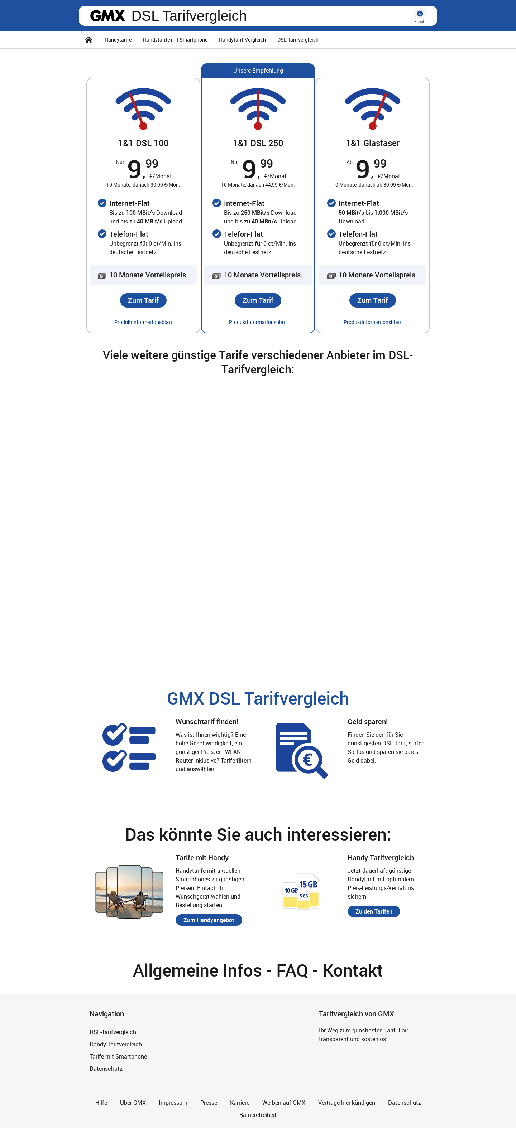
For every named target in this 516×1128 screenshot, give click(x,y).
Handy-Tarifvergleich (116, 1044)
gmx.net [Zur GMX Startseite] (107, 15)
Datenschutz (106, 1069)
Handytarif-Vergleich (242, 39)
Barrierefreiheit (258, 1115)
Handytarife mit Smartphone (175, 39)
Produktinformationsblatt (143, 322)
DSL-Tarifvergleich (113, 1032)
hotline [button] (420, 13)
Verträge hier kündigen (346, 1103)
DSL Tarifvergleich (189, 15)
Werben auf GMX (283, 1103)
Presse (208, 1103)
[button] (143, 300)
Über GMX (133, 1103)
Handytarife (118, 39)
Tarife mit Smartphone (118, 1056)
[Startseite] (89, 39)
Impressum (173, 1103)
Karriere (239, 1103)
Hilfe (101, 1103)
